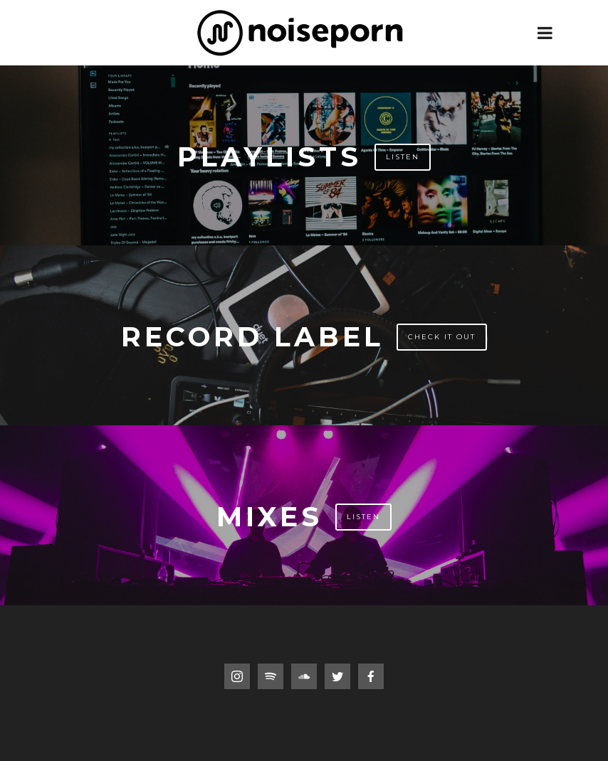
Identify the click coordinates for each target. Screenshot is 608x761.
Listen (402, 156)
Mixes (269, 516)
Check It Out (442, 336)
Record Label (252, 336)
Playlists (269, 157)
